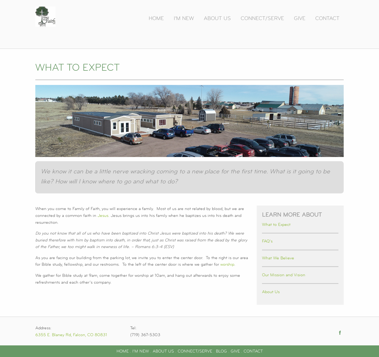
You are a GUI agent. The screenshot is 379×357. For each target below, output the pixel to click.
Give (299, 18)
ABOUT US (163, 351)
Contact (327, 18)
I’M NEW (140, 351)
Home (156, 18)
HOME (122, 351)
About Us (217, 18)
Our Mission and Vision (283, 275)
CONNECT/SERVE (195, 351)
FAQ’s (267, 241)
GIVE (235, 351)
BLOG (221, 351)
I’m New (184, 18)
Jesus (103, 215)
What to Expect (276, 224)
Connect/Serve (262, 18)
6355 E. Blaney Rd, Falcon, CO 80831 (71, 334)
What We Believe (278, 258)
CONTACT (253, 351)
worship (227, 264)
